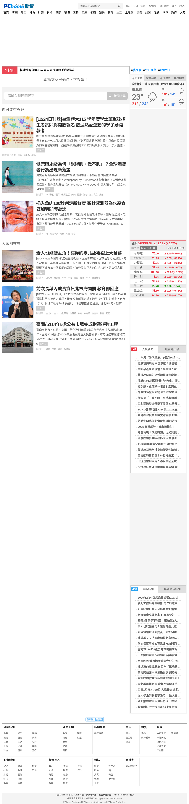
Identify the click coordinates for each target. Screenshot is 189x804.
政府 (174, 12)
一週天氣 (161, 737)
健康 (93, 12)
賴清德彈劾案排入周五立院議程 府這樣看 (47, 70)
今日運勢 (150, 70)
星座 (84, 12)
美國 (67, 234)
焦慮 (101, 194)
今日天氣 (137, 78)
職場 (67, 12)
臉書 (102, 313)
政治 (23, 12)
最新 (6, 733)
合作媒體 (164, 6)
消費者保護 (91, 795)
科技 (49, 12)
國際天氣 (161, 746)
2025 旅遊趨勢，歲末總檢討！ (156, 426)
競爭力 (26, 155)
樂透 (143, 733)
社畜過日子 (172, 349)
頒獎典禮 (96, 278)
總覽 (96, 766)
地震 (48, 349)
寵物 (34, 733)
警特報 (174, 733)
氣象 (159, 727)
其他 (34, 770)
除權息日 (165, 70)
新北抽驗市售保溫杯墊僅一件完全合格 (161, 701)
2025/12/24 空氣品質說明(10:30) (158, 597)
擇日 (128, 742)
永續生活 (65, 194)
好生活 (112, 766)
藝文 (111, 770)
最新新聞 (142, 589)
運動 (33, 155)
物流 (61, 234)
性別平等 (64, 313)
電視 (88, 278)
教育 (14, 155)
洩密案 (95, 313)
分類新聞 (9, 727)
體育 (110, 12)
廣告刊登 (79, 795)
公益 (111, 774)
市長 (54, 349)
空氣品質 (151, 78)
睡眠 (51, 194)
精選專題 (98, 733)
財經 (41, 12)
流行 (34, 750)
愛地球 (112, 779)
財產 (60, 349)
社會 (32, 12)
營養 (19, 155)
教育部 (87, 313)
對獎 (144, 727)
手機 (70, 278)
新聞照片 (54, 759)
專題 (15, 12)
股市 (128, 6)
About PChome (121, 795)
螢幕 (82, 278)
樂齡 (76, 278)
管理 (96, 779)
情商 (34, 737)
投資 (96, 774)
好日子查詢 (139, 6)
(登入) (182, 6)
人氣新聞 (142, 349)
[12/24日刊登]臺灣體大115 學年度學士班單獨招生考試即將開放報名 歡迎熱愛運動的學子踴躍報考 (80, 125)
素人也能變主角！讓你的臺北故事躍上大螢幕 (79, 253)
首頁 (6, 12)
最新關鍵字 (131, 766)
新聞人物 (68, 727)
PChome (152, 6)
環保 (57, 194)
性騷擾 (73, 313)
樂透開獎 (179, 78)
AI (47, 194)
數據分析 (53, 234)
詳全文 (40, 150)
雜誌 (156, 12)
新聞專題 (99, 727)
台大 (56, 313)
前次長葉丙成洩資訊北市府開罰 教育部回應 (77, 288)
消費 (139, 12)
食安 (73, 234)
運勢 (75, 12)
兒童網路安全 (105, 795)
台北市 (57, 278)
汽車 (165, 12)
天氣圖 (160, 750)
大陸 (182, 12)
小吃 (64, 278)
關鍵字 (130, 759)
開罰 (108, 313)
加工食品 (93, 194)
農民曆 (136, 70)
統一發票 (145, 737)
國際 (58, 12)
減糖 (85, 194)
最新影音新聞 (172, 589)
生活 (119, 12)
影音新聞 (9, 759)
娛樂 (102, 12)
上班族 (49, 278)
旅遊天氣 (161, 742)
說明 (174, 6)
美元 (73, 194)
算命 (128, 733)
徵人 (132, 795)
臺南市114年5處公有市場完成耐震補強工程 (77, 324)
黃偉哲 (67, 349)
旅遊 (148, 12)
